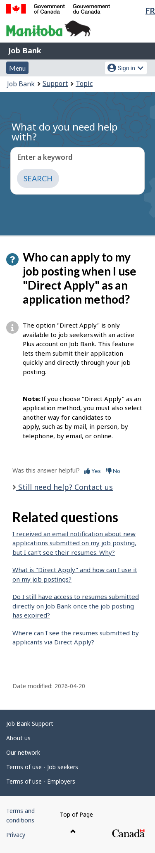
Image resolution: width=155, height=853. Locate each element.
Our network (23, 752)
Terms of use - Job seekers (42, 767)
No (113, 470)
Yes (92, 470)
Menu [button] (17, 68)
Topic (84, 83)
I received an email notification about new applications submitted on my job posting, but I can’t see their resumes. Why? (74, 543)
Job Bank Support (29, 723)
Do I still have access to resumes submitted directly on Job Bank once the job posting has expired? (75, 605)
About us (18, 738)
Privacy (15, 835)
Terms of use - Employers (40, 781)
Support (55, 83)
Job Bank (24, 50)
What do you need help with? (65, 131)
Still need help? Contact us (64, 487)
